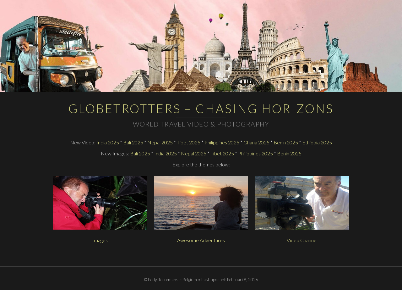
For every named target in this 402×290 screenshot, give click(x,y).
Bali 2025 (133, 142)
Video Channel (302, 240)
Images (100, 240)
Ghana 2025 (256, 142)
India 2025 (107, 142)
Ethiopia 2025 (317, 142)
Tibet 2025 (188, 142)
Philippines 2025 (221, 142)
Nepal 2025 (160, 142)
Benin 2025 (286, 142)
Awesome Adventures (201, 240)
